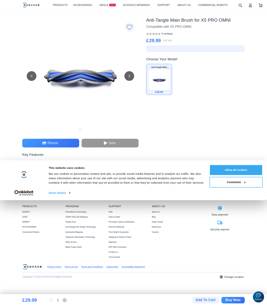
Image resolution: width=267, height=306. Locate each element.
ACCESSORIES (29, 227)
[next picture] (129, 76)
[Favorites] (129, 27)
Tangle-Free (70, 222)
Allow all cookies (236, 276)
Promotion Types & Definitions (122, 222)
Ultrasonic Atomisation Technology (80, 237)
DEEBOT (26, 212)
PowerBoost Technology (75, 212)
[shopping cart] (261, 5)
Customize (236, 288)
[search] (240, 5)
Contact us (113, 252)
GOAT (25, 217)
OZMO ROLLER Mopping (76, 217)
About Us (156, 212)
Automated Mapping (74, 232)
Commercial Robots (30, 232)
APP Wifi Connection (118, 247)
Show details (57, 298)
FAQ (111, 212)
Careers (155, 232)
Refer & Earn (71, 242)
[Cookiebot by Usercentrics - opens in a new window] (24, 299)
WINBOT (26, 222)
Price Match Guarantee (119, 232)
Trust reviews (114, 257)
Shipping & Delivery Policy (120, 237)
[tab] (27, 181)
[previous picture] (32, 76)
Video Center (157, 222)
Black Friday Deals (73, 247)
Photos (50, 143)
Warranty (112, 242)
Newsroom (156, 227)
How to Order (114, 217)
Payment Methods (116, 227)
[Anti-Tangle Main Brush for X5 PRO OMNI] (167, 34)
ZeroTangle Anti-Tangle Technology (80, 227)
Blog (154, 217)
